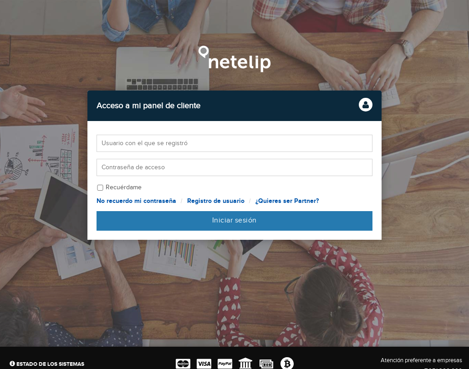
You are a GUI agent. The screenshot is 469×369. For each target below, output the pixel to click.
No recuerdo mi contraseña (136, 201)
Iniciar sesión (234, 220)
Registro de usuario (216, 201)
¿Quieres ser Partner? (287, 201)
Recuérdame (124, 187)
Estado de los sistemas (47, 364)
